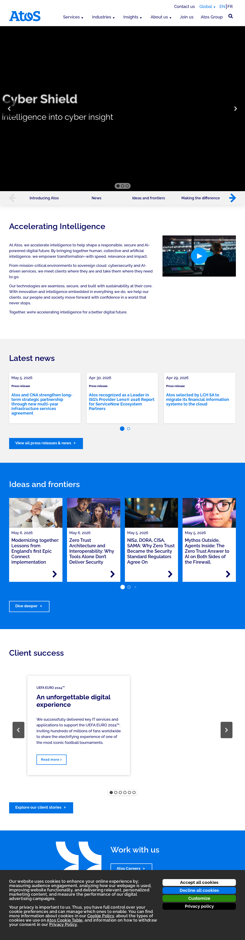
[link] (45, 398)
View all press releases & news (43, 443)
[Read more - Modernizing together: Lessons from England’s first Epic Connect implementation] (54, 574)
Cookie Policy (100, 915)
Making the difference (200, 198)
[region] (122, 108)
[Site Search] (230, 16)
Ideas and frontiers (148, 198)
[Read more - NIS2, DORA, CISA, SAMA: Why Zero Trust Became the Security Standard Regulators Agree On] (170, 574)
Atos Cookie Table (65, 920)
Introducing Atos (44, 198)
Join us (186, 17)
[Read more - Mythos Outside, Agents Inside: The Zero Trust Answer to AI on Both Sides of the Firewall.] (228, 574)
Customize (199, 898)
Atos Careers (128, 868)
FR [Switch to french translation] (230, 6)
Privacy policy (199, 906)
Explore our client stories (38, 807)
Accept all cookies (199, 882)
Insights (130, 17)
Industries (101, 17)
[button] (9, 108)
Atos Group (212, 17)
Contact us (184, 6)
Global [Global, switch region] (205, 6)
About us (159, 17)
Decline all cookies (199, 890)
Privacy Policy (63, 924)
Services (71, 17)
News (96, 198)
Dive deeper (26, 606)
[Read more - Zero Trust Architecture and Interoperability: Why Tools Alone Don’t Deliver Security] (112, 574)
